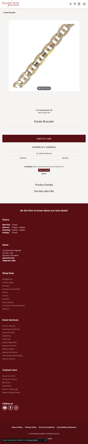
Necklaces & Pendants (11, 289)
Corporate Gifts (8, 332)
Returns (65, 158)
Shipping (23, 158)
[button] (70, 4)
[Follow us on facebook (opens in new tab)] (10, 407)
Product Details (44, 185)
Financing (6, 339)
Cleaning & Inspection (11, 329)
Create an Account (9, 379)
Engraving (6, 336)
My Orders (6, 382)
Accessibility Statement (66, 427)
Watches (5, 309)
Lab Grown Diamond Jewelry (13, 305)
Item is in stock (44, 170)
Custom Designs (8, 326)
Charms (5, 296)
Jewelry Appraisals (9, 342)
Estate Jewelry (7, 302)
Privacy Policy (30, 427)
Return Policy (17, 427)
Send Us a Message (10, 389)
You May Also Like (44, 191)
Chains (5, 292)
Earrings (5, 286)
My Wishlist (6, 386)
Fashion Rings (7, 282)
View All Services (8, 359)
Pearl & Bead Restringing (12, 355)
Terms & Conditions (47, 427)
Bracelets (6, 299)
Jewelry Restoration (10, 352)
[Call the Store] (8, 258)
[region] (44, 62)
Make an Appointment (11, 392)
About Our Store (8, 376)
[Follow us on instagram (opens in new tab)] (16, 407)
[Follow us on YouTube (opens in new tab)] (4, 407)
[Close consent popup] (46, 440)
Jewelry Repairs (8, 349)
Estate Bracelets (9, 13)
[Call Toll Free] (8, 260)
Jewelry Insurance (9, 345)
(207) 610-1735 (44, 112)
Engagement (7, 279)
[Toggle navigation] (84, 4)
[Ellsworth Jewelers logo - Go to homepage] (10, 4)
